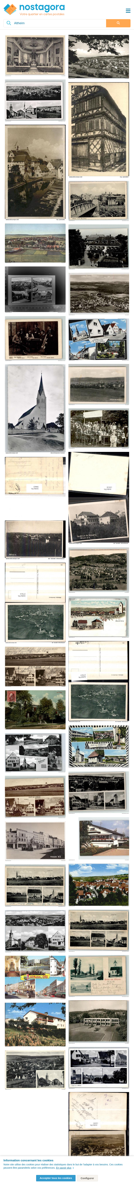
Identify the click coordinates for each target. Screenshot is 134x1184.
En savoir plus (65, 1167)
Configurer (87, 1178)
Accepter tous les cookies (56, 1178)
